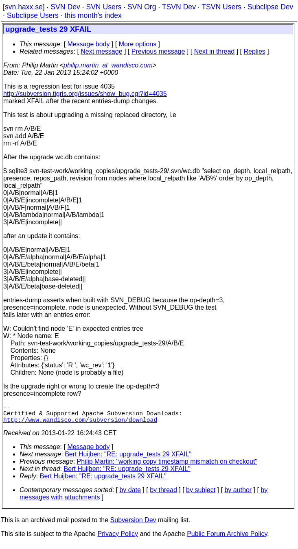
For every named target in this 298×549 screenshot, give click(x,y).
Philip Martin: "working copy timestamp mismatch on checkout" (167, 466)
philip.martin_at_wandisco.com (108, 65)
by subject (200, 494)
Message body (88, 44)
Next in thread (214, 51)
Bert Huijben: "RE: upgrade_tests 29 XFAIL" (128, 459)
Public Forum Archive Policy (227, 538)
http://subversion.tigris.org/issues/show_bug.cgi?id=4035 (85, 93)
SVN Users (103, 7)
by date (129, 494)
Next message (101, 51)
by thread (163, 494)
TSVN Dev (179, 7)
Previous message (158, 51)
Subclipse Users (33, 15)
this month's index (93, 15)
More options (138, 44)
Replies (254, 51)
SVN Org (141, 7)
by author (238, 494)
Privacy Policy (117, 538)
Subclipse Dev (270, 7)
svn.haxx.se (24, 7)
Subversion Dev (133, 524)
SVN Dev (65, 7)
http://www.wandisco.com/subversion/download (80, 424)
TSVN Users (221, 7)
